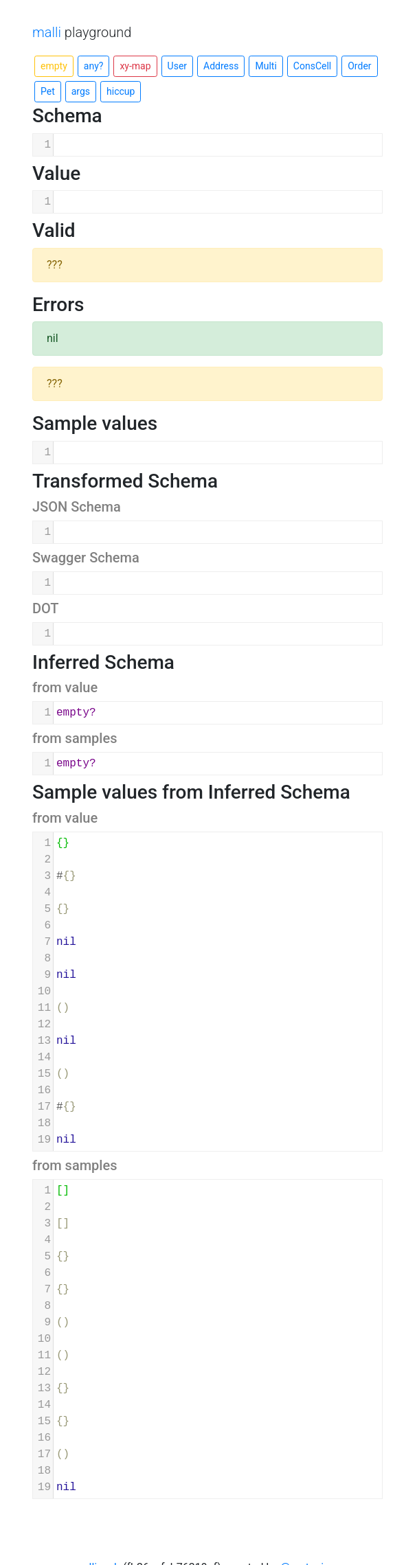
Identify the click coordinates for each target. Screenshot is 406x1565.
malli (46, 32)
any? (94, 65)
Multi (265, 65)
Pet (48, 91)
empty (54, 65)
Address (220, 65)
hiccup (120, 91)
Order (359, 65)
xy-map (135, 65)
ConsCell (312, 65)
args (80, 91)
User (177, 65)
